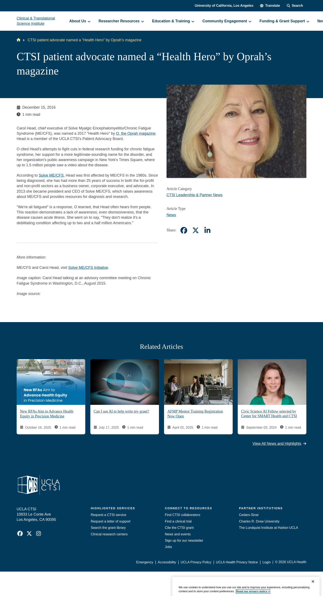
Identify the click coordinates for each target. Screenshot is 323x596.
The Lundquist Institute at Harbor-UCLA (268, 527)
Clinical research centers (109, 534)
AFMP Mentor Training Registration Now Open (195, 414)
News (171, 215)
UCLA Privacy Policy (196, 562)
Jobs (168, 547)
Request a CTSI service (108, 515)
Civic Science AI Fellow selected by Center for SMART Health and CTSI (269, 413)
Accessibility (167, 562)
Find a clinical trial (178, 521)
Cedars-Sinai (248, 515)
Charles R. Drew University (259, 521)
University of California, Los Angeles (224, 5)
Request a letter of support (111, 521)
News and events (178, 534)
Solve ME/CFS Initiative (88, 267)
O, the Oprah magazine (135, 133)
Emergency (144, 562)
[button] (270, 5)
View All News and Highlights (279, 443)
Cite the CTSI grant (179, 527)
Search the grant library (108, 527)
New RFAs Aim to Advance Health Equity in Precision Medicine (46, 414)
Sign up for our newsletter (184, 540)
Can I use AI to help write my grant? (121, 411)
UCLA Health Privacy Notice (237, 562)
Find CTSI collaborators (182, 515)
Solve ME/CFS (51, 175)
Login (266, 562)
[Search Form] (294, 5)
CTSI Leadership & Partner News (195, 195)
